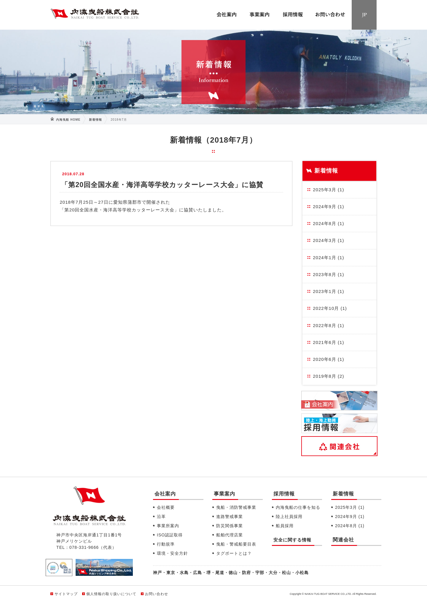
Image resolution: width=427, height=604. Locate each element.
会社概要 (166, 507)
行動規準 (166, 544)
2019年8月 (328, 376)
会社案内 (165, 494)
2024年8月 (328, 223)
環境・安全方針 (172, 553)
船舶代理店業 (229, 535)
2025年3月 (328, 189)
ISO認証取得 (170, 535)
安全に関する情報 (292, 539)
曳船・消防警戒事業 (236, 507)
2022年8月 (328, 325)
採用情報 (284, 494)
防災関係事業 (229, 525)
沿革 (161, 516)
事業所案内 (168, 525)
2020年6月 (328, 359)
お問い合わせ (156, 594)
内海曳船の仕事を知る (298, 507)
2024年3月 (328, 240)
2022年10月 (330, 308)
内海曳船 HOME (68, 119)
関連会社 (343, 540)
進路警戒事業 (229, 516)
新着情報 (95, 119)
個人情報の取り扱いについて (111, 594)
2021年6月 (328, 342)
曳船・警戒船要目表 (236, 544)
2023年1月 (328, 291)
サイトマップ (66, 594)
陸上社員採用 (289, 516)
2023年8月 (328, 274)
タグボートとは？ (234, 553)
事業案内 (224, 494)
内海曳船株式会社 (95, 15)
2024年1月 (328, 257)
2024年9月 (328, 206)
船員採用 (285, 525)
